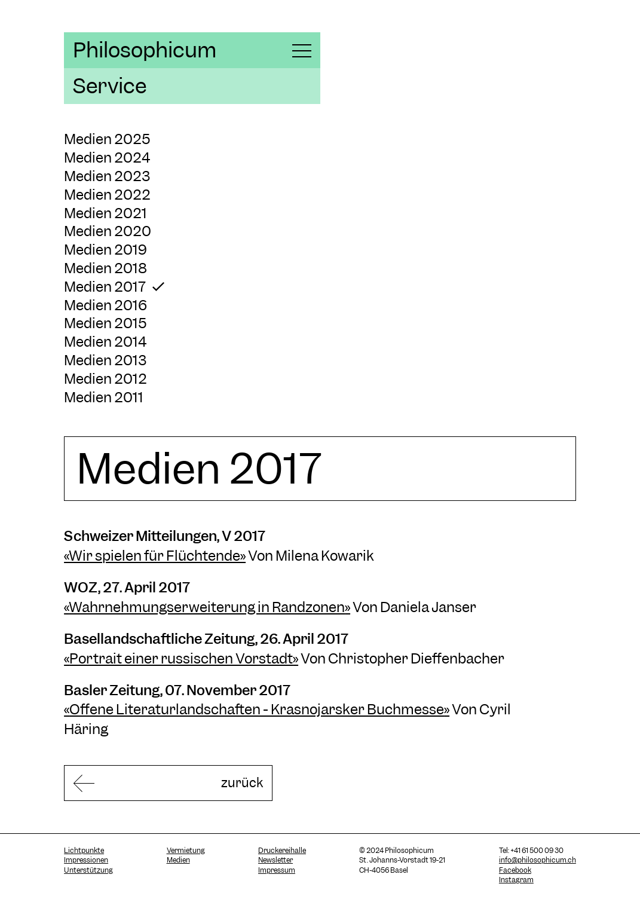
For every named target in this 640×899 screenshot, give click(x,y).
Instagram (516, 881)
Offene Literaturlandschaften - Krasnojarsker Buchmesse (256, 709)
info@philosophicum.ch (537, 862)
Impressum (276, 872)
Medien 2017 (105, 286)
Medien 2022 (107, 194)
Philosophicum (144, 50)
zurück (211, 783)
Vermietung (186, 852)
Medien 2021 (105, 213)
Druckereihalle (282, 852)
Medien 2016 (105, 305)
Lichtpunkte (84, 852)
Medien (178, 862)
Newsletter (275, 862)
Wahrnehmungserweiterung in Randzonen (207, 607)
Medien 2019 (105, 249)
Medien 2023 (107, 176)
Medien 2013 (105, 360)
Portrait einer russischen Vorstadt (181, 658)
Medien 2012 (105, 378)
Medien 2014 (105, 341)
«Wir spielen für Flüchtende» (155, 555)
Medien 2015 (105, 323)
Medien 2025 (107, 139)
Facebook (515, 872)
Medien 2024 (107, 157)
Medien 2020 (107, 231)
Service (109, 86)
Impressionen (86, 862)
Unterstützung (88, 872)
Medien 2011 (103, 397)
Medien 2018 (105, 268)
